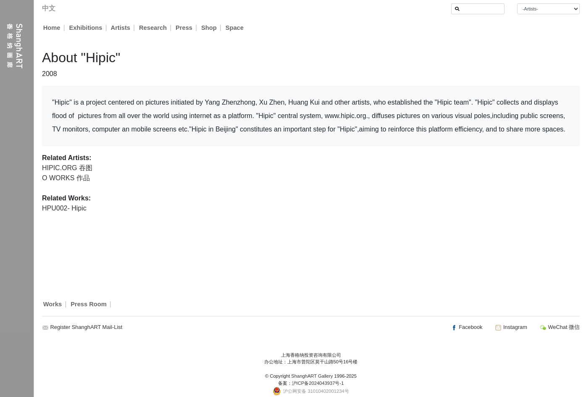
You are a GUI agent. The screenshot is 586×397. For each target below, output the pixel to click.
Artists (120, 27)
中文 (48, 8)
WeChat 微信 (560, 327)
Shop (209, 27)
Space (235, 27)
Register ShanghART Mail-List (86, 327)
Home (51, 27)
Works (52, 304)
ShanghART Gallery (312, 376)
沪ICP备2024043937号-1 (318, 383)
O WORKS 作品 (66, 177)
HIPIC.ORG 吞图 (67, 167)
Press (184, 27)
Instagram (511, 327)
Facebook (467, 327)
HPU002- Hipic (64, 208)
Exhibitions (85, 27)
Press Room (89, 304)
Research (153, 27)
